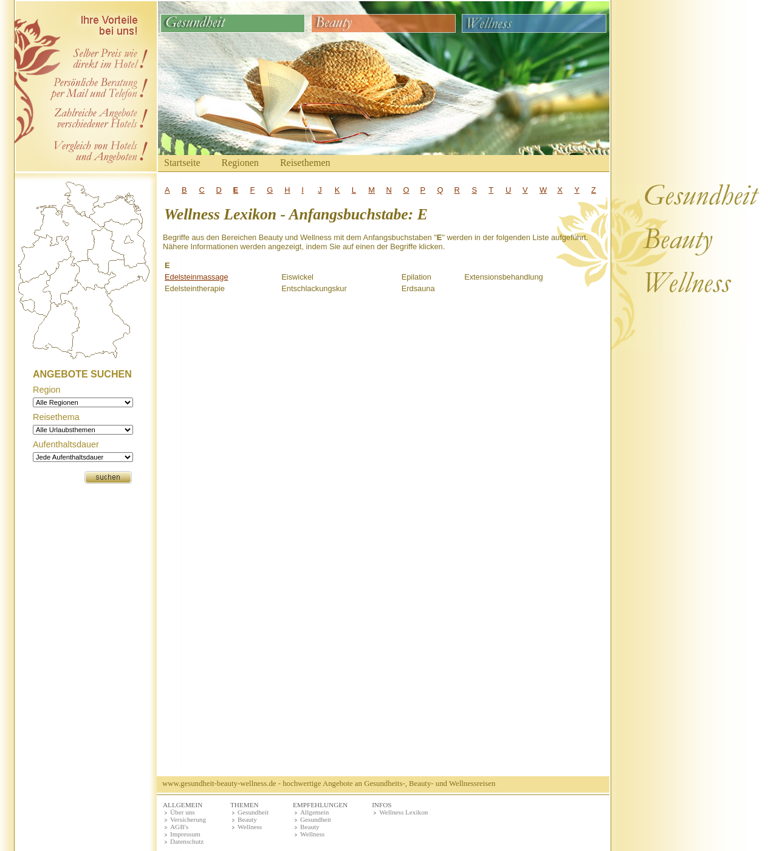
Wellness (250, 826)
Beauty (247, 819)
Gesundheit (253, 812)
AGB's (179, 826)
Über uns (182, 812)
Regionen (240, 162)
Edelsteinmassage (196, 276)
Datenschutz (187, 841)
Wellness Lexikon (403, 812)
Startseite (182, 162)
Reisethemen (305, 162)
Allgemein (314, 812)
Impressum (185, 834)
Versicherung (188, 819)
